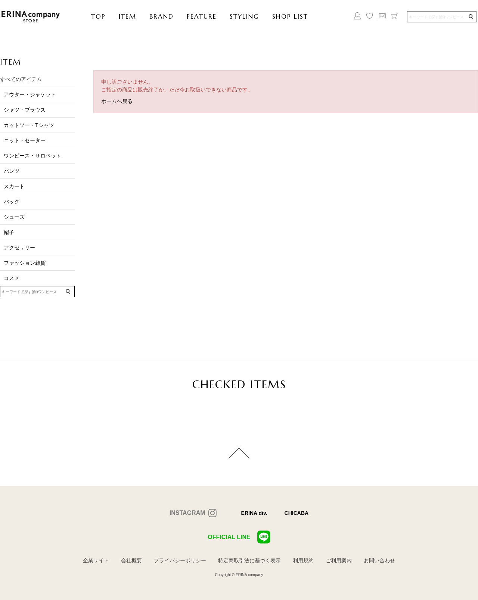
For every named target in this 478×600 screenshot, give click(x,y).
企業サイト (96, 560)
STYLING (244, 16)
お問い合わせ (379, 560)
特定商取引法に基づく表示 (249, 560)
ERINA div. (254, 513)
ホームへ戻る (117, 101)
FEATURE (202, 16)
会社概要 (131, 560)
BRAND (161, 16)
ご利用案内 (339, 560)
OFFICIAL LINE (239, 537)
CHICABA (297, 513)
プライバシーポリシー (180, 560)
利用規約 (303, 560)
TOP (98, 16)
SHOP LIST (290, 16)
